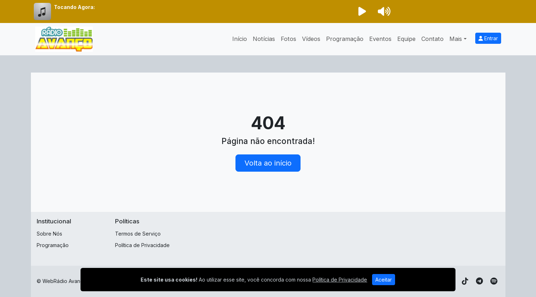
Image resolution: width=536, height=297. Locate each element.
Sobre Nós (49, 234)
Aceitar (383, 280)
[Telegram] (479, 281)
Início (239, 38)
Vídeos (311, 38)
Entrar (488, 38)
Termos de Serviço (138, 234)
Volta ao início (268, 163)
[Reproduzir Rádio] (362, 11)
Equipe (406, 38)
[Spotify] (493, 281)
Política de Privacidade (142, 245)
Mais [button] (455, 38)
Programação (344, 38)
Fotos (288, 38)
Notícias (264, 38)
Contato (432, 38)
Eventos (380, 38)
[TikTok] (465, 281)
